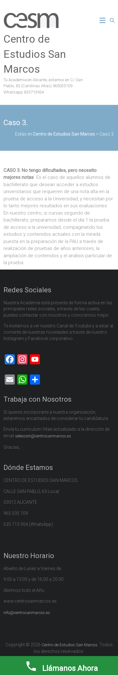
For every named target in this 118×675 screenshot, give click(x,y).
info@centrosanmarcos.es (26, 612)
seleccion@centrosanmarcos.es (43, 436)
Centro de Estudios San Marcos (34, 54)
